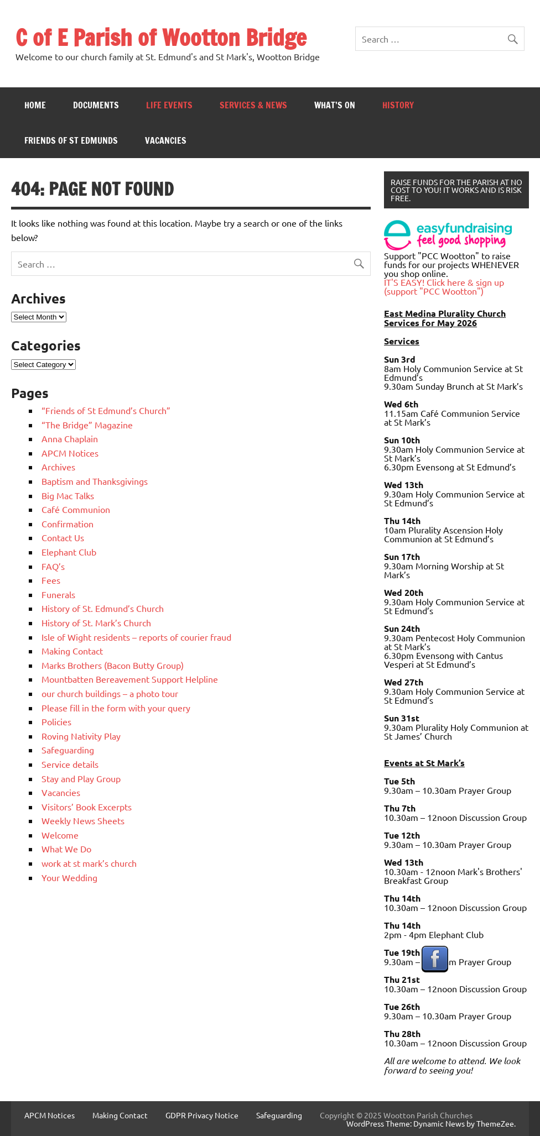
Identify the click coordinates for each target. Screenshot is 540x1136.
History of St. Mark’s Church (96, 622)
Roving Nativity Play (81, 735)
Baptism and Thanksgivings (94, 480)
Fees (50, 579)
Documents (96, 105)
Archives (58, 466)
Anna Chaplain (69, 438)
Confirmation (67, 523)
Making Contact (72, 650)
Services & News (253, 105)
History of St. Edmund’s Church (102, 608)
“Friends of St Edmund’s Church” (105, 410)
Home (35, 105)
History (398, 105)
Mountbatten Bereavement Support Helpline (129, 678)
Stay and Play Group (81, 778)
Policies (56, 721)
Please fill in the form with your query (115, 707)
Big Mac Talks (67, 495)
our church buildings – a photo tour (109, 693)
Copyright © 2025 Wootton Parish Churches (396, 1115)
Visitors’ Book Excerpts (86, 806)
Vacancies (165, 140)
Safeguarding (67, 749)
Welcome (60, 834)
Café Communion (75, 509)
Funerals (58, 594)
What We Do (66, 848)
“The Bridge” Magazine (87, 424)
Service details (69, 763)
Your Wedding (69, 877)
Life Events (169, 105)
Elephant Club (68, 551)
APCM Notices (69, 452)
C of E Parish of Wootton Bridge (161, 37)
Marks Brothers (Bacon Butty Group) (112, 665)
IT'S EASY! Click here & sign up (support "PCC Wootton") (444, 286)
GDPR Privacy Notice (201, 1115)
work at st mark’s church (89, 862)
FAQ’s (53, 566)
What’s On (334, 105)
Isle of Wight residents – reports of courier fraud (136, 636)
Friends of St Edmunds (71, 140)
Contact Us (62, 537)
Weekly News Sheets (82, 820)
